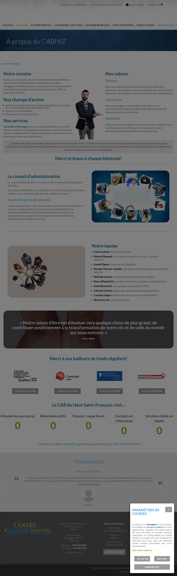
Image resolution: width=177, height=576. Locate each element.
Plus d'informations (142, 550)
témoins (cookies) (154, 527)
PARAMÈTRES (152, 567)
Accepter (142, 558)
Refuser (162, 558)
